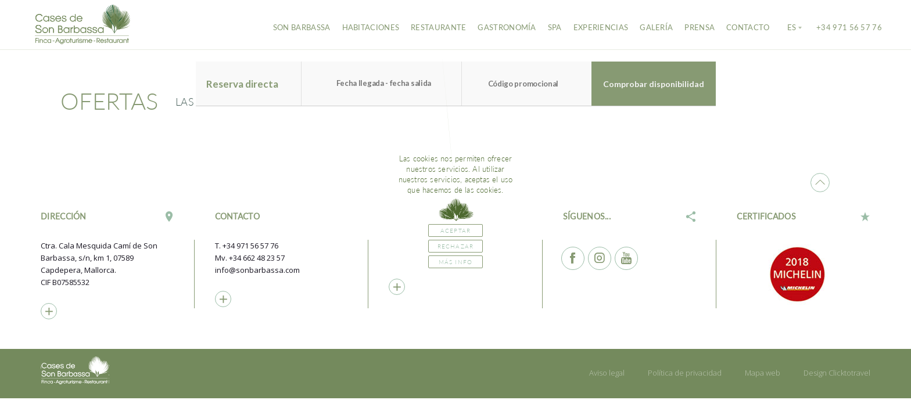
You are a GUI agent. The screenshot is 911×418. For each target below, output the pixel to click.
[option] (803, 274)
